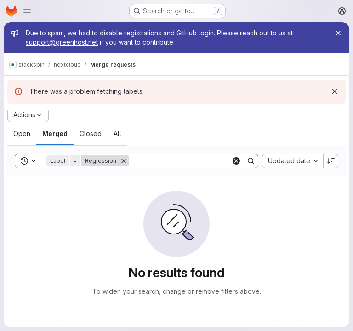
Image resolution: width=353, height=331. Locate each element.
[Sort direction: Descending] (331, 161)
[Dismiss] (334, 91)
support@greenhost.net (62, 42)
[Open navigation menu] (27, 11)
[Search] (186, 160)
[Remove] (123, 160)
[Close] (338, 33)
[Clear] (236, 160)
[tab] (21, 133)
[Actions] (28, 115)
